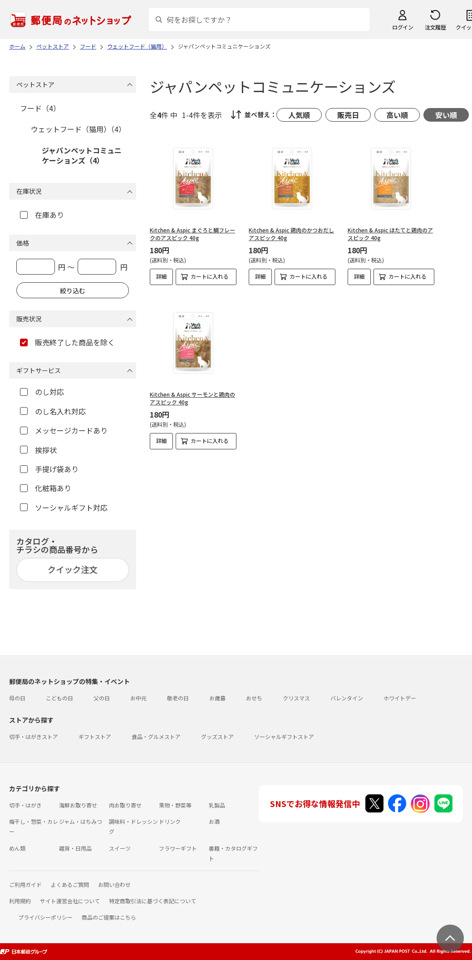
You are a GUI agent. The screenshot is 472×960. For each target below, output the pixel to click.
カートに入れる (210, 276)
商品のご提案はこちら (109, 917)
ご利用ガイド (25, 884)
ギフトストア (95, 736)
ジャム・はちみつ (80, 821)
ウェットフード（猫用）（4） (78, 128)
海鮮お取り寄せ (78, 805)
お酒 (214, 821)
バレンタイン (346, 698)
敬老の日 (178, 698)
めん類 (17, 848)
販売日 (348, 114)
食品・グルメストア (156, 736)
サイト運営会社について (70, 901)
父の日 (101, 698)
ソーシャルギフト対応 (64, 507)
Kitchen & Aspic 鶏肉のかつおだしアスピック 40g (291, 233)
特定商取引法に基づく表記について (152, 901)
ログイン (402, 27)
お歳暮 (217, 698)
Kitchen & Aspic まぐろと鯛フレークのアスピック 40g (192, 233)
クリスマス (296, 698)
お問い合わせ (114, 884)
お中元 (138, 698)
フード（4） (40, 108)
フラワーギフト (178, 848)
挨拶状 (38, 449)
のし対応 (42, 391)
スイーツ (120, 848)
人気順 (299, 114)
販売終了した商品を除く (67, 342)
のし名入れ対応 (53, 411)
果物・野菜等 (175, 805)
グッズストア (217, 736)
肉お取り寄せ (125, 805)
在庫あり (42, 214)
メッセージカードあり (64, 430)
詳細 (161, 276)
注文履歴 (435, 27)
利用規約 (20, 901)
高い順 (397, 114)
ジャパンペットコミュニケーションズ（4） (82, 155)
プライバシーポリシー (45, 917)
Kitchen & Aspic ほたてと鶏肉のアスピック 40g (390, 233)
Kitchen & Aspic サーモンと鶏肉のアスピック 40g (192, 398)
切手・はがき (25, 805)
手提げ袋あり (49, 468)
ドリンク (170, 821)
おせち (254, 698)
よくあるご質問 (70, 884)
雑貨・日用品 (75, 848)
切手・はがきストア (33, 736)
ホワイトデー (400, 698)
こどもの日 (59, 698)
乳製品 (217, 805)
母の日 (17, 698)
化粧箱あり (45, 487)
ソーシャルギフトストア (284, 736)
